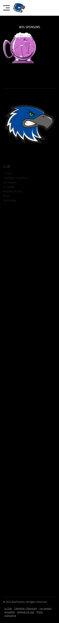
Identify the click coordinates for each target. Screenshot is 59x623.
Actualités (9, 612)
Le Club (8, 608)
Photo (40, 612)
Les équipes (45, 608)
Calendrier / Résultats (25, 608)
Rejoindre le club (25, 612)
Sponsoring (10, 615)
